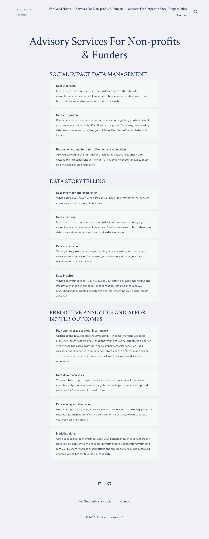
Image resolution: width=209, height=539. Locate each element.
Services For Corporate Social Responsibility (157, 9)
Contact (182, 15)
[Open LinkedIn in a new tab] (99, 483)
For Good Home (60, 9)
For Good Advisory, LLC (94, 501)
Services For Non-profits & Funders (99, 9)
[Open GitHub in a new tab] (109, 483)
